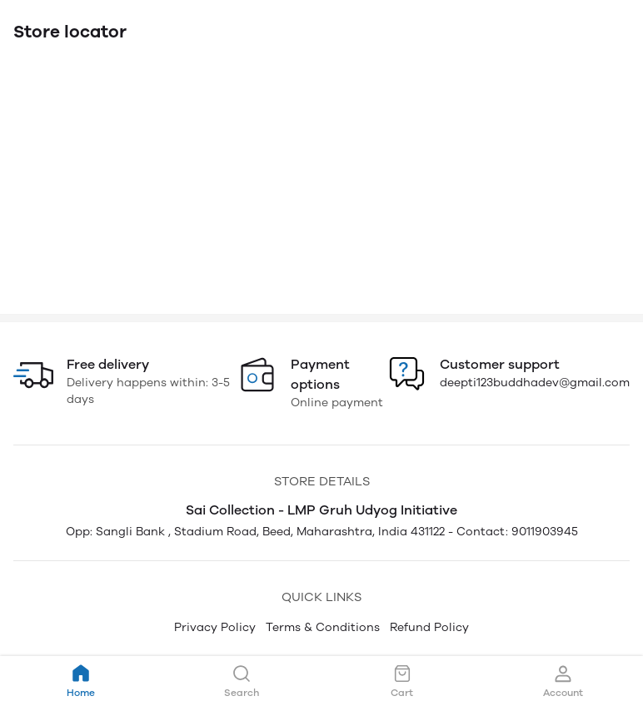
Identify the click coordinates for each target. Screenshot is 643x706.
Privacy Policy (215, 627)
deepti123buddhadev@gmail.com (535, 382)
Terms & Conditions (323, 627)
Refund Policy (429, 627)
